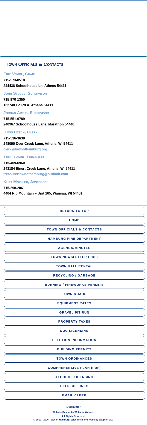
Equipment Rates (74, 303)
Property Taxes (74, 321)
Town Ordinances (74, 358)
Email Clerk (74, 395)
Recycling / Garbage (74, 275)
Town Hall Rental (74, 266)
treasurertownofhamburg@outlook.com (35, 174)
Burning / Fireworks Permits (74, 284)
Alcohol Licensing (74, 377)
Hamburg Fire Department (74, 238)
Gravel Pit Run (74, 312)
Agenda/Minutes (74, 248)
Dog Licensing (74, 330)
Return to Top (74, 211)
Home (74, 220)
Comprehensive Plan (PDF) (74, 367)
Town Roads (74, 294)
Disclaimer (74, 406)
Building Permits (74, 349)
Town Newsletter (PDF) (74, 257)
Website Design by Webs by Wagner (73, 412)
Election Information (74, 340)
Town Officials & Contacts (74, 229)
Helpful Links (74, 386)
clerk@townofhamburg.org (25, 149)
